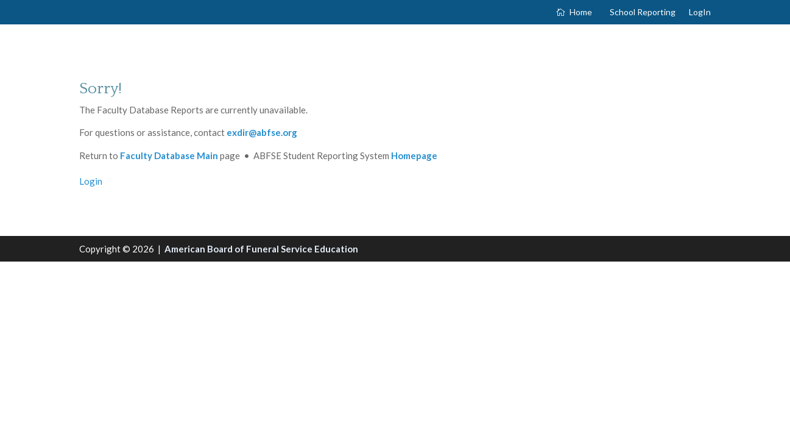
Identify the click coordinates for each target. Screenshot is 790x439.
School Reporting (642, 12)
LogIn (700, 12)
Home (581, 12)
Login (90, 181)
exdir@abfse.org (262, 132)
